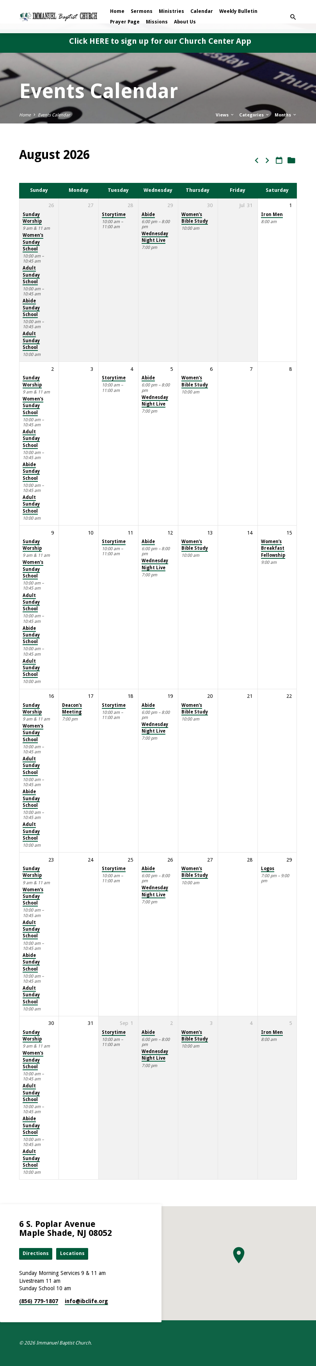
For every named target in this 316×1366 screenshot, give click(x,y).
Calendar (201, 11)
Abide (148, 214)
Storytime (114, 214)
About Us (185, 22)
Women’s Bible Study (194, 218)
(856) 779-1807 (38, 1301)
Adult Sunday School (31, 274)
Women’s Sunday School (33, 242)
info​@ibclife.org (86, 1301)
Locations (72, 1253)
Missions (157, 22)
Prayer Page (125, 22)
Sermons (142, 11)
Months (286, 115)
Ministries (171, 11)
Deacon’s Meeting (72, 709)
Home (117, 11)
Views (225, 115)
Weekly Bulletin (238, 11)
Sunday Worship (32, 218)
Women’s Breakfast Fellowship (273, 548)
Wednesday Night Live (155, 237)
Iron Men (272, 214)
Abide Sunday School (31, 307)
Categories (254, 115)
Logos (267, 868)
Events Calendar (54, 115)
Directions (36, 1253)
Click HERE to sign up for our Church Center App (160, 41)
